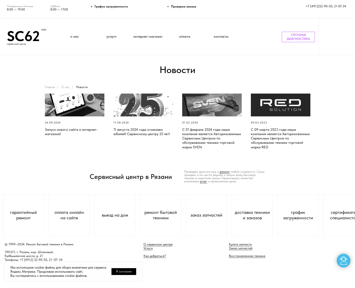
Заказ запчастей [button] (240, 248)
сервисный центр (16, 43)
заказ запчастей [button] (206, 215)
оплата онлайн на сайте (69, 214)
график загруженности (298, 214)
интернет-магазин (147, 36)
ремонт (225, 171)
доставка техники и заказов (252, 214)
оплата (184, 36)
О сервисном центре (158, 244)
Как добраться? (155, 256)
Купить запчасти (240, 244)
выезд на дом (115, 215)
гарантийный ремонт (23, 214)
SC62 (23, 36)
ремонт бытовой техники (160, 214)
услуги (111, 36)
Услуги (148, 248)
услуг (203, 181)
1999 (43, 30)
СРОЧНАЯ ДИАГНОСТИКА (298, 37)
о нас (74, 36)
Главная (50, 87)
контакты (221, 36)
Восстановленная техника (247, 256)
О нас (65, 87)
